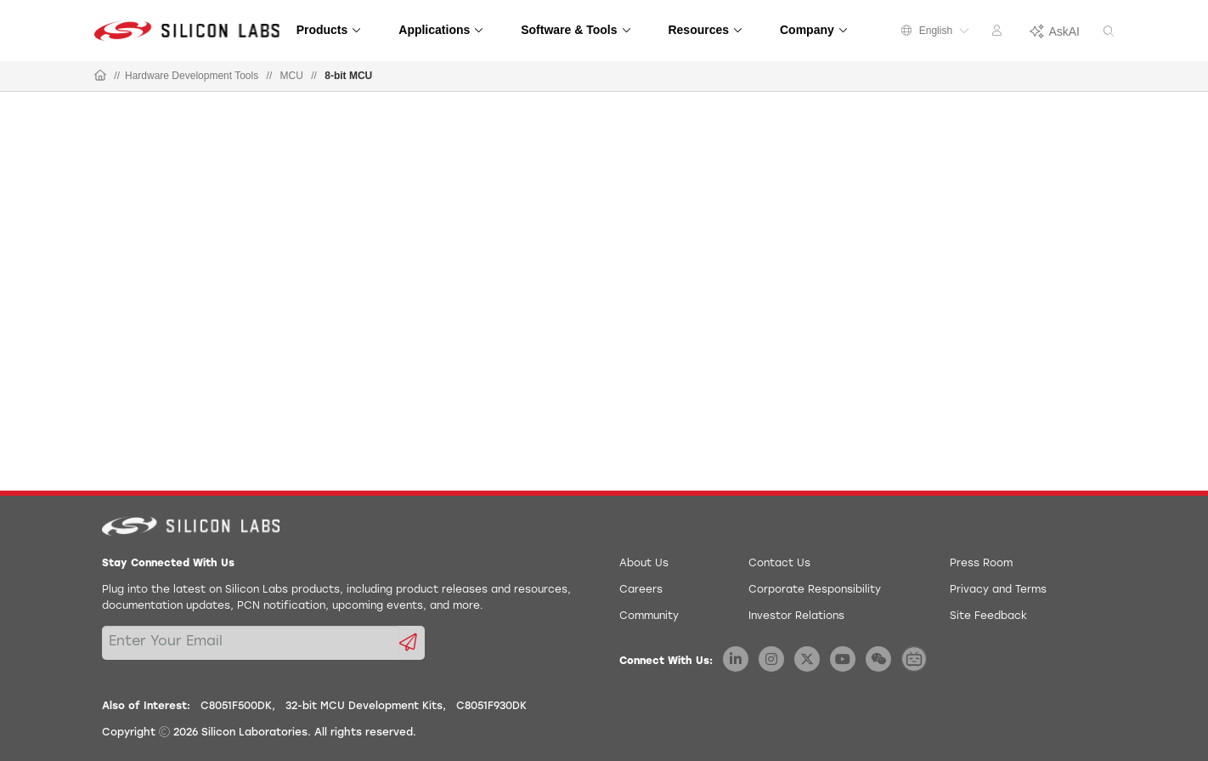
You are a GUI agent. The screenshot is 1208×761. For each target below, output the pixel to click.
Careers (641, 590)
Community (649, 616)
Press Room (981, 564)
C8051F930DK (491, 706)
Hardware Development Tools (191, 76)
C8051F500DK (236, 706)
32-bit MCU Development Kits (364, 706)
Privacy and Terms (998, 590)
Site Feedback (988, 616)
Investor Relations (796, 616)
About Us (644, 564)
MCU (291, 76)
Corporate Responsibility (814, 590)
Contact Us (779, 564)
